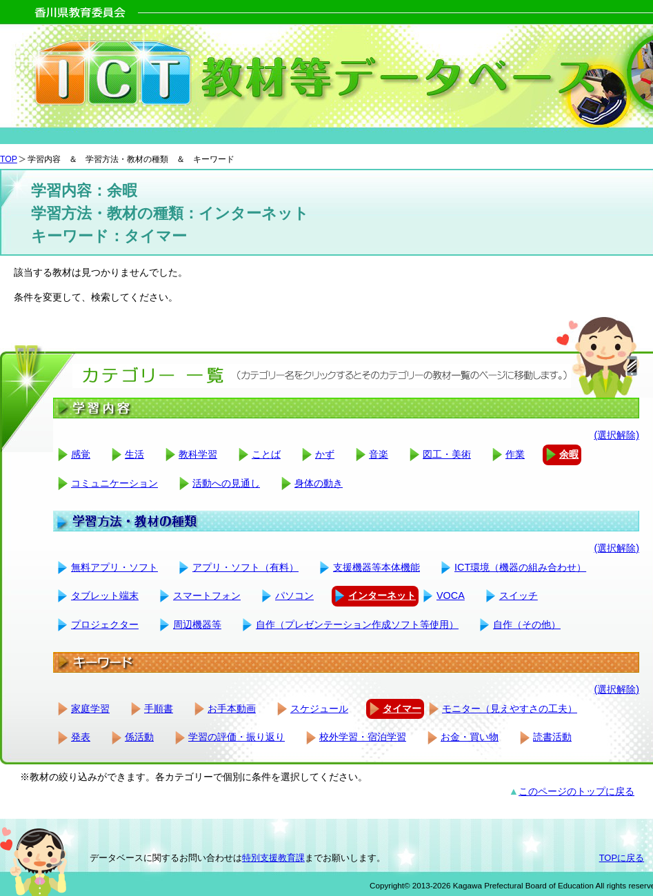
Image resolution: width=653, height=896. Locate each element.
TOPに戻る (621, 858)
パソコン (294, 595)
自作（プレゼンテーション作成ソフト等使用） (357, 624)
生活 (134, 454)
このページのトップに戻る (576, 791)
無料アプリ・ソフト (114, 567)
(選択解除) (616, 434)
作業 (515, 454)
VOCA (450, 595)
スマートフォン (207, 595)
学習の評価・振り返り (236, 736)
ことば (266, 454)
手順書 (158, 708)
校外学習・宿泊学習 (362, 736)
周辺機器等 (197, 624)
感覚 (80, 454)
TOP (8, 159)
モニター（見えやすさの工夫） (509, 708)
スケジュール (319, 708)
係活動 (139, 736)
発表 (80, 736)
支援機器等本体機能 (376, 567)
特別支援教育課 (273, 858)
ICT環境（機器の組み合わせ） (520, 567)
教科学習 (198, 454)
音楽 (378, 454)
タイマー (402, 708)
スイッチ (518, 595)
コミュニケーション (114, 483)
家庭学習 (90, 708)
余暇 (569, 454)
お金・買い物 (470, 736)
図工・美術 (447, 454)
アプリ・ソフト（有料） (245, 567)
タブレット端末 (105, 595)
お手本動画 (232, 708)
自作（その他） (527, 624)
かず (324, 454)
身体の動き (318, 483)
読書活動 (552, 736)
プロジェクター (105, 624)
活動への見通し (226, 483)
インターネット (382, 595)
